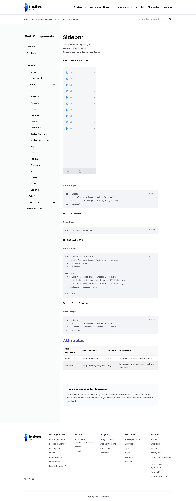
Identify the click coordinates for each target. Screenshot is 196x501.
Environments (56, 457)
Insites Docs (29, 19)
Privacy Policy (157, 452)
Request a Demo (57, 443)
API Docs (130, 443)
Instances (79, 446)
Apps (127, 448)
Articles (140, 7)
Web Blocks (105, 448)
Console (78, 451)
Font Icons (104, 452)
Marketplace (55, 448)
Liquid (127, 452)
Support (167, 7)
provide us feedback (123, 397)
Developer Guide (132, 439)
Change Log (154, 7)
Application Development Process (85, 440)
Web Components (45, 19)
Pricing (53, 452)
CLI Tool (128, 461)
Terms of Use (157, 471)
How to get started (57, 439)
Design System (106, 439)
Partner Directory (57, 466)
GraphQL (129, 457)
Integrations (55, 461)
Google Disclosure (159, 476)
